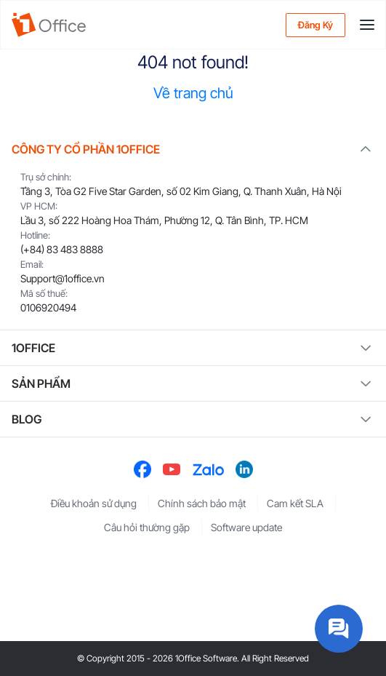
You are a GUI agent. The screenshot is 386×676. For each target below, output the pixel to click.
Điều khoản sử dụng (94, 503)
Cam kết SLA (295, 503)
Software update (246, 527)
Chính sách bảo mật (202, 503)
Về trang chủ (193, 93)
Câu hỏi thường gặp (147, 527)
